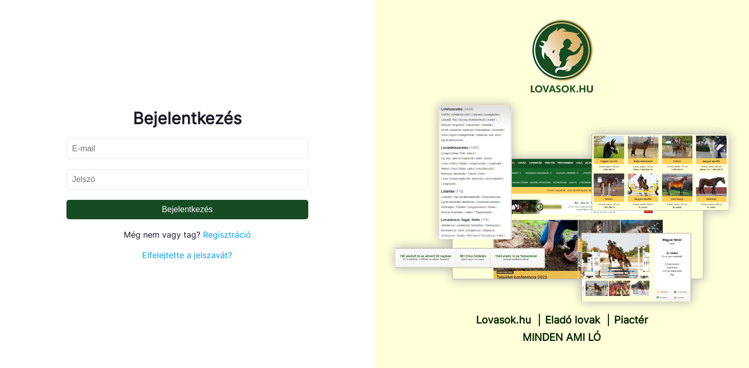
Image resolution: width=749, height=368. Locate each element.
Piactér (631, 320)
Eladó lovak (572, 320)
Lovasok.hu (503, 320)
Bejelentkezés (187, 209)
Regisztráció (227, 234)
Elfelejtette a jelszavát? (187, 255)
